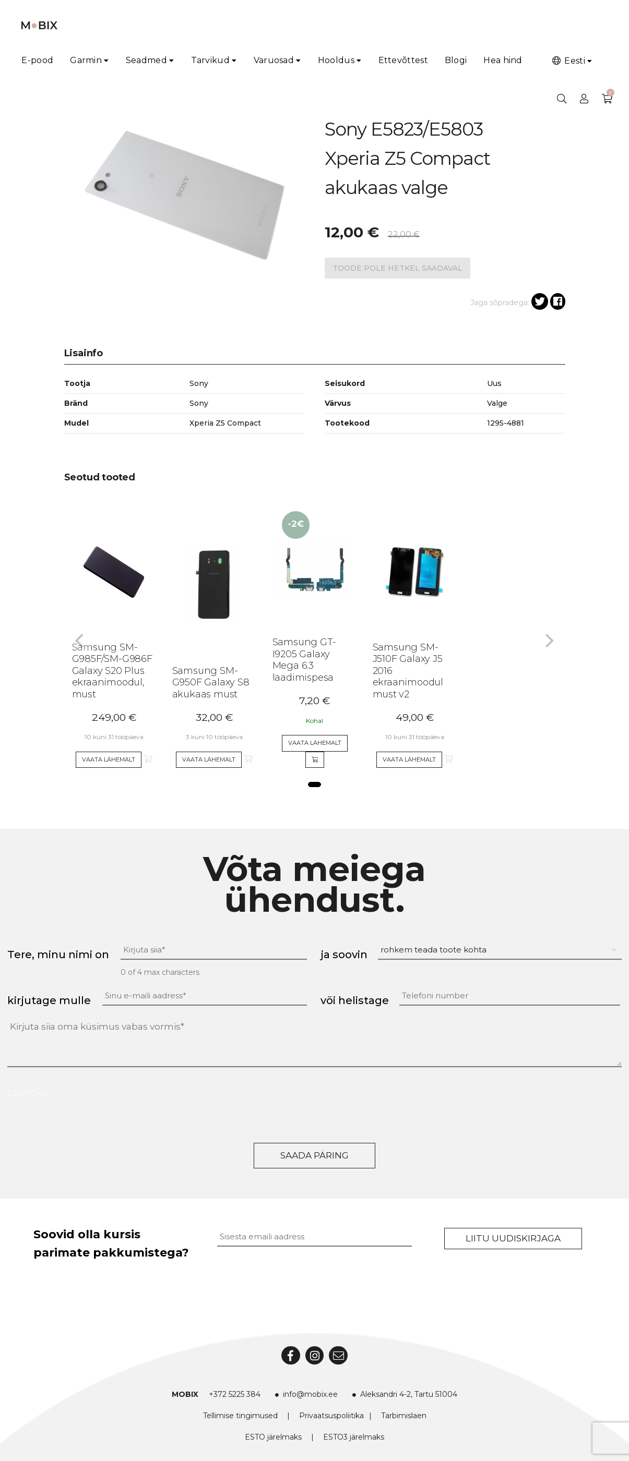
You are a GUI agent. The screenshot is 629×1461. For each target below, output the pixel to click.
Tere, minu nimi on (58, 954)
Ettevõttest (403, 60)
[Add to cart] (314, 760)
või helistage (355, 1000)
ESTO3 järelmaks (353, 1437)
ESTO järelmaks (273, 1437)
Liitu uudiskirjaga (513, 1238)
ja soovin (344, 954)
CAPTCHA (28, 1093)
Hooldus (336, 60)
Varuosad (274, 60)
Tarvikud (210, 60)
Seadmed (146, 60)
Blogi (456, 60)
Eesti (568, 61)
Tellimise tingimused (240, 1415)
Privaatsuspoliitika (331, 1415)
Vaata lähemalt (108, 759)
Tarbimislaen (403, 1415)
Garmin (86, 60)
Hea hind (502, 60)
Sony (198, 403)
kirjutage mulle (49, 1000)
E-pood (37, 60)
